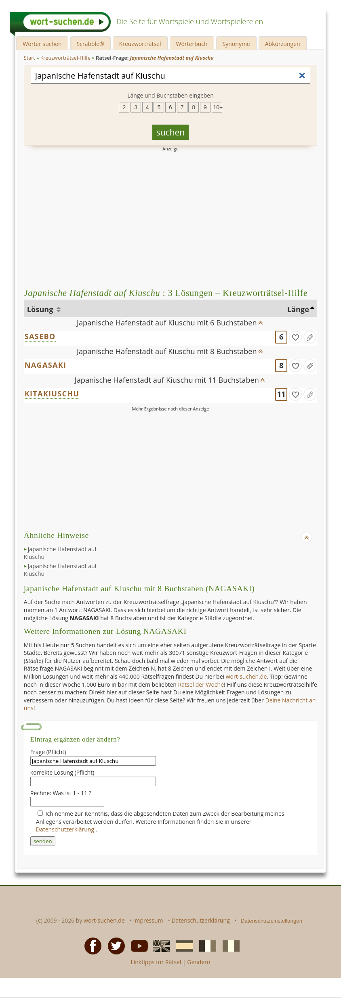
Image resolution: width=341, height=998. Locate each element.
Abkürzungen (282, 44)
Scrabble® (90, 44)
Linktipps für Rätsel (156, 962)
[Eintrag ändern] (309, 337)
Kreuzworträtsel (140, 44)
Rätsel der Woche (201, 684)
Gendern (198, 962)
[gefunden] (295, 337)
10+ (217, 107)
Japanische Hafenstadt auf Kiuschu (60, 570)
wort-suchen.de (246, 676)
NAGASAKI (45, 365)
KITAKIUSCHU (52, 393)
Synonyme (236, 44)
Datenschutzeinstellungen (272, 921)
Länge (298, 309)
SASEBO (40, 336)
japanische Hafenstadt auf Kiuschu (60, 553)
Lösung (41, 309)
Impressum (148, 920)
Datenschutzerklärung (66, 829)
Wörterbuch (192, 44)
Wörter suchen (42, 44)
